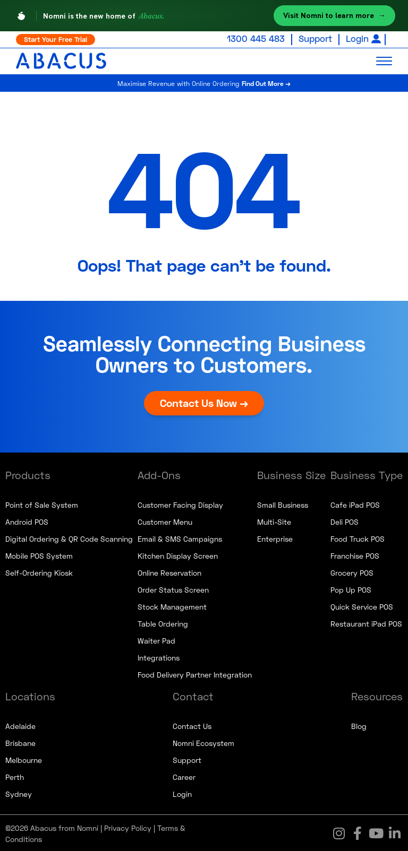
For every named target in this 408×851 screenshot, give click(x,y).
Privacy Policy (127, 826)
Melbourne (23, 758)
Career (184, 775)
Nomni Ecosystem (203, 741)
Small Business (282, 503)
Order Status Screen (173, 588)
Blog (359, 725)
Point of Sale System (41, 503)
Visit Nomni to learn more (334, 15)
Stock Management (172, 605)
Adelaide (20, 725)
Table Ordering (163, 622)
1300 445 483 (256, 38)
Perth (14, 775)
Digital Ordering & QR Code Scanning (69, 537)
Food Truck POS (357, 537)
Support (315, 38)
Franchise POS (354, 554)
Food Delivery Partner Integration (195, 673)
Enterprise (275, 537)
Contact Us (192, 725)
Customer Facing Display (180, 503)
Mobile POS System (39, 554)
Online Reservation (169, 571)
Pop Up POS (350, 588)
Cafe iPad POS (355, 503)
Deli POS (344, 520)
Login (357, 38)
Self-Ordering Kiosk (39, 571)
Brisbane (20, 741)
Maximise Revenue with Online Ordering (204, 81)
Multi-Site (274, 520)
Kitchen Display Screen (178, 554)
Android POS (26, 520)
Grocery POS (351, 571)
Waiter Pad (156, 639)
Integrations (159, 656)
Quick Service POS (361, 605)
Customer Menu (165, 520)
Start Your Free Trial (55, 39)
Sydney (18, 792)
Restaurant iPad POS (366, 622)
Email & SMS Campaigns (180, 537)
